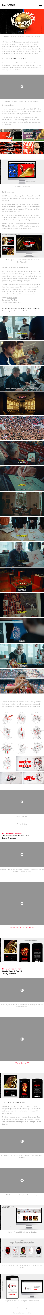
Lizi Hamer (8, 4)
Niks (14, 302)
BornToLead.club (22, 262)
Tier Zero (14, 300)
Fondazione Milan (29, 294)
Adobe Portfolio (26, 1313)
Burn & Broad (12, 298)
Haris (19, 302)
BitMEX (4, 196)
